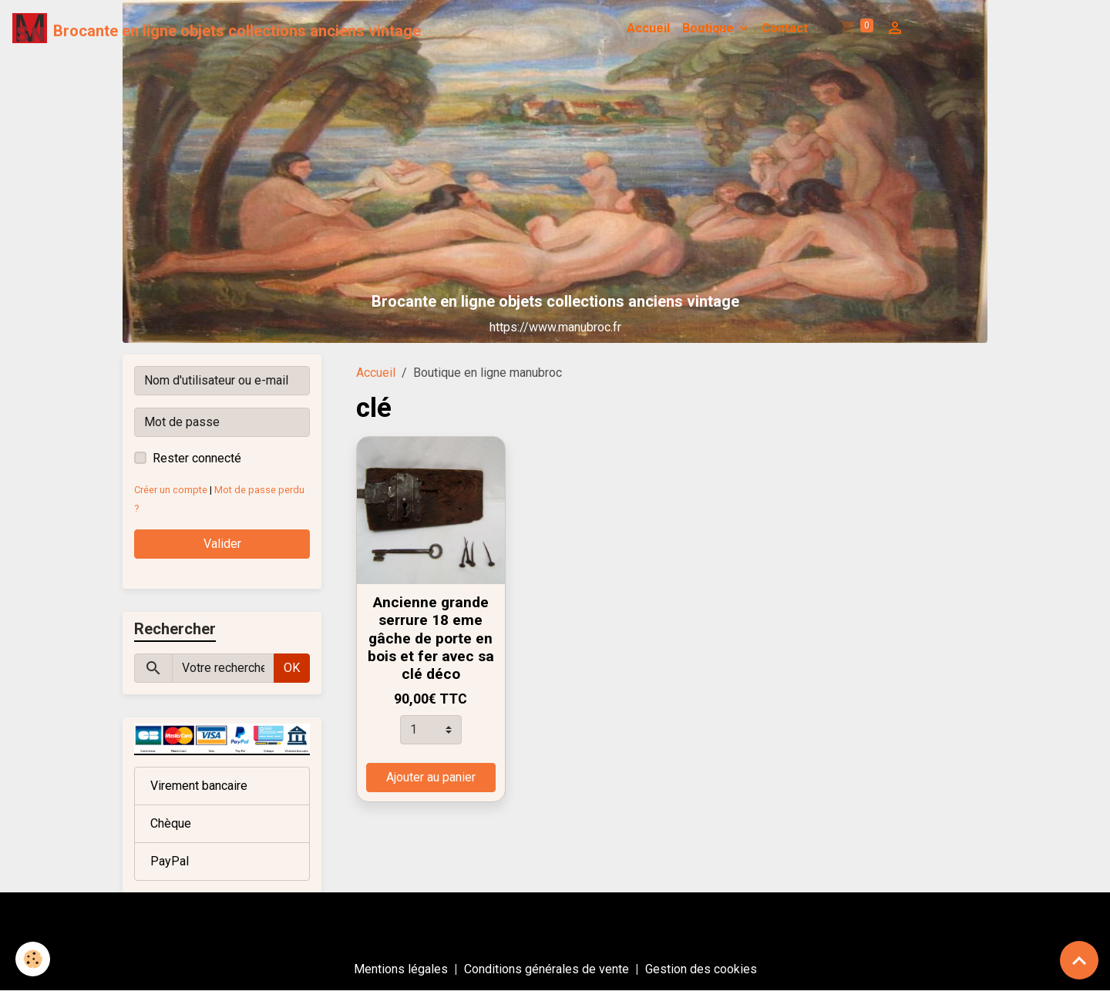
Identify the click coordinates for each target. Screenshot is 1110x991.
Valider (222, 543)
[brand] (216, 28)
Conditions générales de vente (546, 969)
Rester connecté (197, 458)
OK (292, 667)
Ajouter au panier (431, 777)
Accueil (648, 28)
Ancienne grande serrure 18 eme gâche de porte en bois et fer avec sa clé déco (431, 637)
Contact (785, 28)
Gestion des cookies (701, 969)
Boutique (709, 28)
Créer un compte (170, 490)
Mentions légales (401, 969)
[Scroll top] (1079, 960)
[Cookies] (32, 959)
